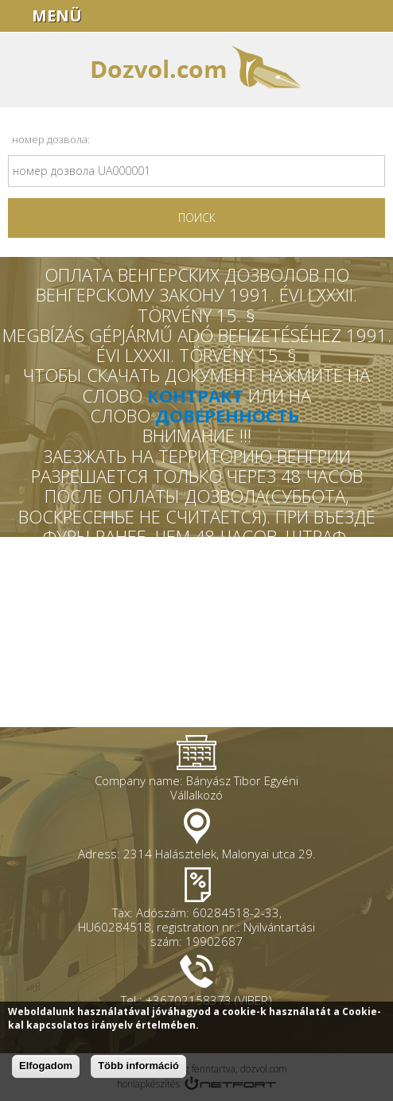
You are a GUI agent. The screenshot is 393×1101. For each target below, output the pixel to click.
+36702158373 (373, 16)
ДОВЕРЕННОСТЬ (227, 415)
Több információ (138, 1066)
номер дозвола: (51, 139)
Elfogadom (45, 1066)
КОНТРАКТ (195, 395)
